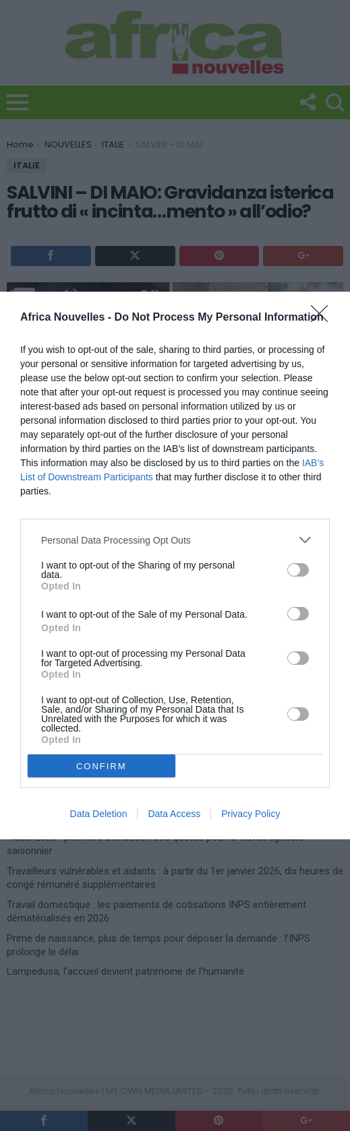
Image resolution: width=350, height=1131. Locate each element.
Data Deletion (98, 813)
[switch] (298, 570)
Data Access (174, 813)
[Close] (324, 318)
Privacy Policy (250, 813)
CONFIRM (101, 766)
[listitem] (175, 540)
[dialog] (175, 565)
